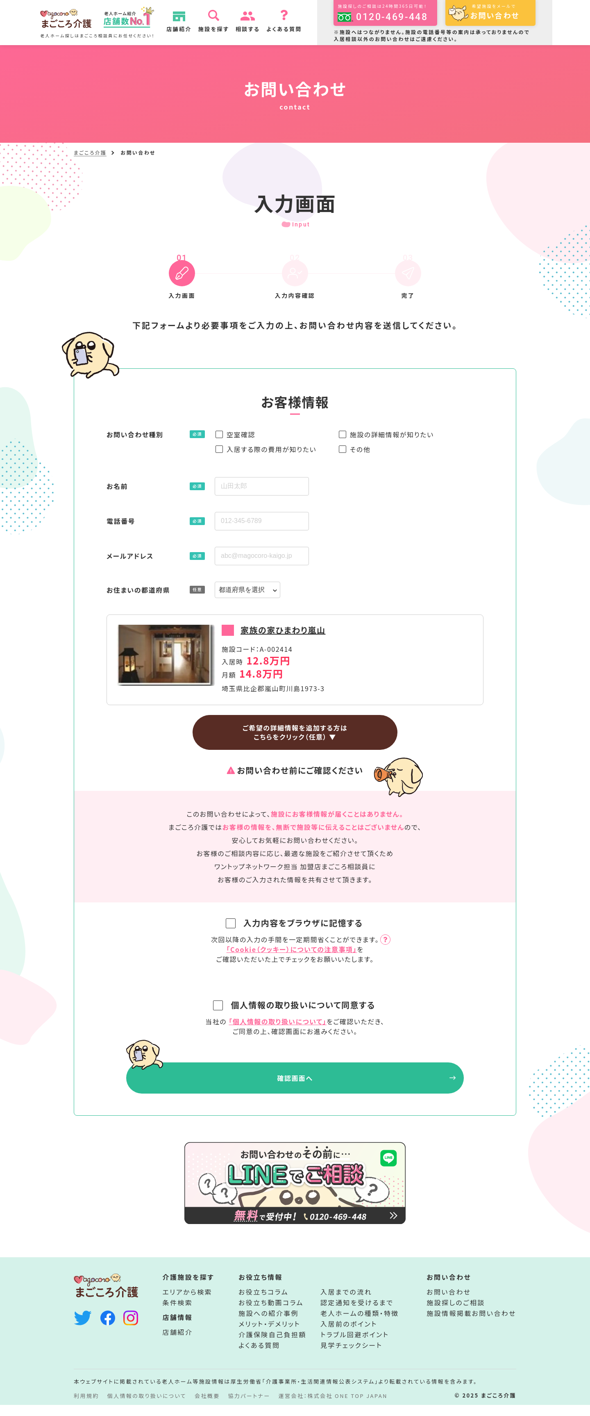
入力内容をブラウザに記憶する (296, 923)
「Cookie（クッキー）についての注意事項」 (292, 949)
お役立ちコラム (263, 1303)
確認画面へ (295, 1078)
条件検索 (178, 1313)
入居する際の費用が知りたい (271, 449)
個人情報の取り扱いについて (146, 1407)
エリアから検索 (188, 1303)
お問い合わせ (449, 1303)
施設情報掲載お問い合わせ (471, 1324)
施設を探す (216, 29)
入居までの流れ (346, 1303)
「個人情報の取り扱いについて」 (278, 1021)
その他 (360, 449)
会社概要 (207, 1407)
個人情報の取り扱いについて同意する (295, 1005)
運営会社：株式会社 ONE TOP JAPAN (333, 1407)
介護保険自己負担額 (272, 1345)
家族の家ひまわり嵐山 (283, 630)
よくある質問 (287, 29)
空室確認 (241, 434)
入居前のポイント (348, 1335)
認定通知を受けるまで (356, 1313)
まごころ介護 (90, 152)
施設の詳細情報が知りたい (392, 434)
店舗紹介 (182, 29)
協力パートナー (249, 1407)
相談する (250, 29)
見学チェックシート (351, 1356)
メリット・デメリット (269, 1335)
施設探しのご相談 (456, 1313)
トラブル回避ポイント (354, 1345)
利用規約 (86, 1407)
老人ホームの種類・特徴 (359, 1324)
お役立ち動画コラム (271, 1313)
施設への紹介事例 (268, 1324)
